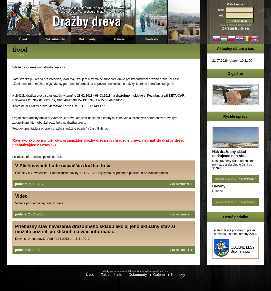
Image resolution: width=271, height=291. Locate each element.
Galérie (119, 39)
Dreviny (218, 186)
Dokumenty (87, 39)
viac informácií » (181, 184)
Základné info (55, 39)
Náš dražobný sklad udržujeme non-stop (229, 154)
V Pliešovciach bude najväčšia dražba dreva (63, 165)
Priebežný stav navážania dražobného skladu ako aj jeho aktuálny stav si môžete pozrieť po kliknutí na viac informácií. (95, 229)
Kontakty (151, 39)
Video (21, 196)
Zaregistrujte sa (235, 28)
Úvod (23, 39)
